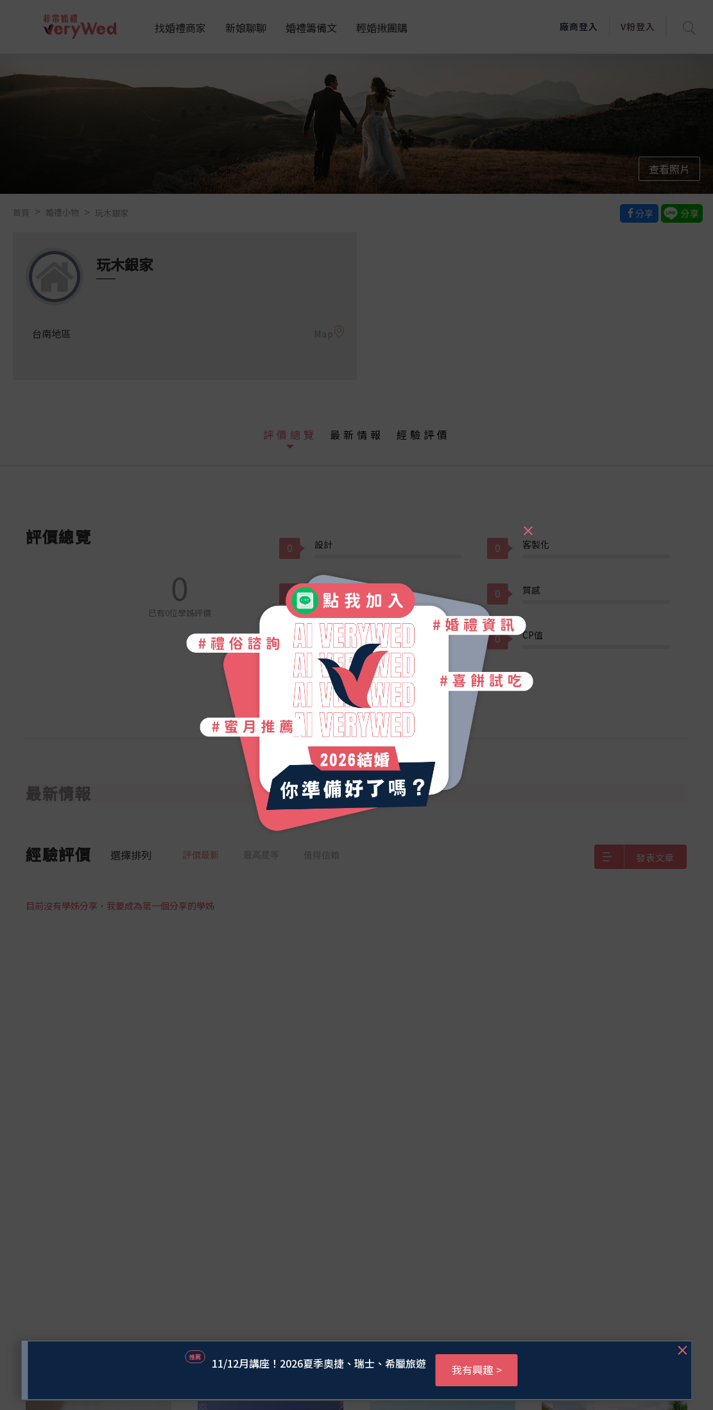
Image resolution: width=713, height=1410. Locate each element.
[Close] (527, 525)
